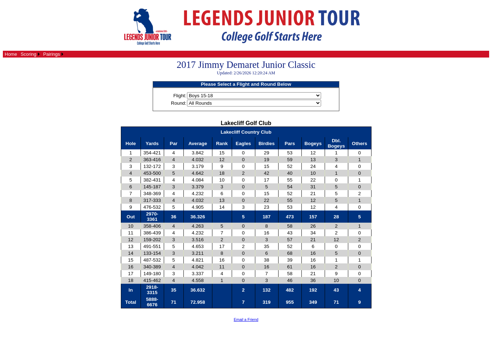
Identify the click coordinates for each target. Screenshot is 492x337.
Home (11, 54)
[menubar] (34, 54)
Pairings (51, 54)
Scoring (28, 54)
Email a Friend (246, 319)
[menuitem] (11, 54)
